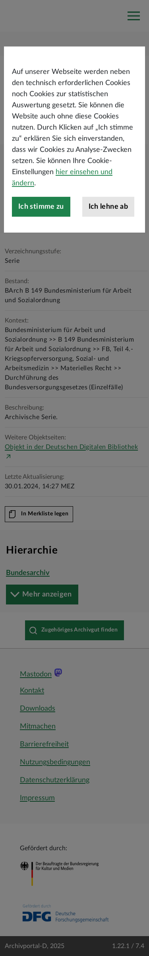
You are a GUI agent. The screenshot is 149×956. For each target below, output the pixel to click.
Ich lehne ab (108, 224)
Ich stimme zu (41, 224)
